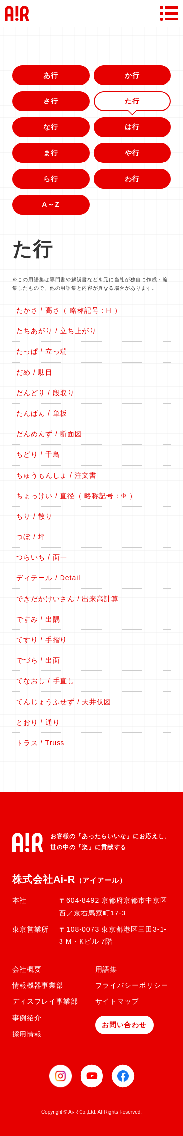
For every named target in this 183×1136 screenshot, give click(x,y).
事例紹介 (26, 1018)
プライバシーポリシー (131, 985)
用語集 (106, 969)
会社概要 (26, 969)
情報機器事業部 (37, 985)
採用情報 (26, 1034)
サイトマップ (117, 1001)
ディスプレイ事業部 (45, 1001)
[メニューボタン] (169, 13)
